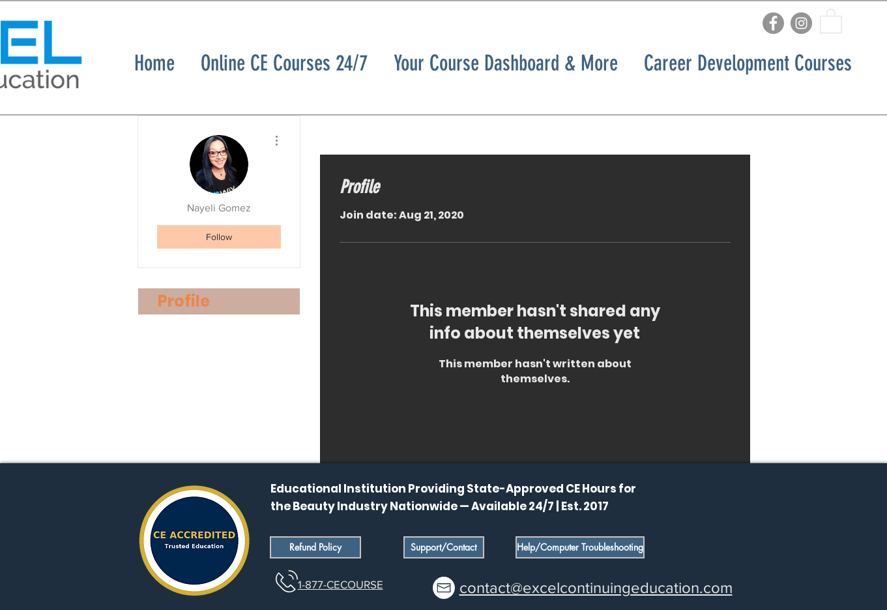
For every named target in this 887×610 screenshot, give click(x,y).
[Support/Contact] (443, 547)
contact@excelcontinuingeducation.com (596, 587)
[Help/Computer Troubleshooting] (580, 547)
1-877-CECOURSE (340, 584)
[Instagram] (801, 23)
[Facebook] (773, 23)
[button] (831, 20)
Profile (184, 301)
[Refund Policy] (315, 547)
